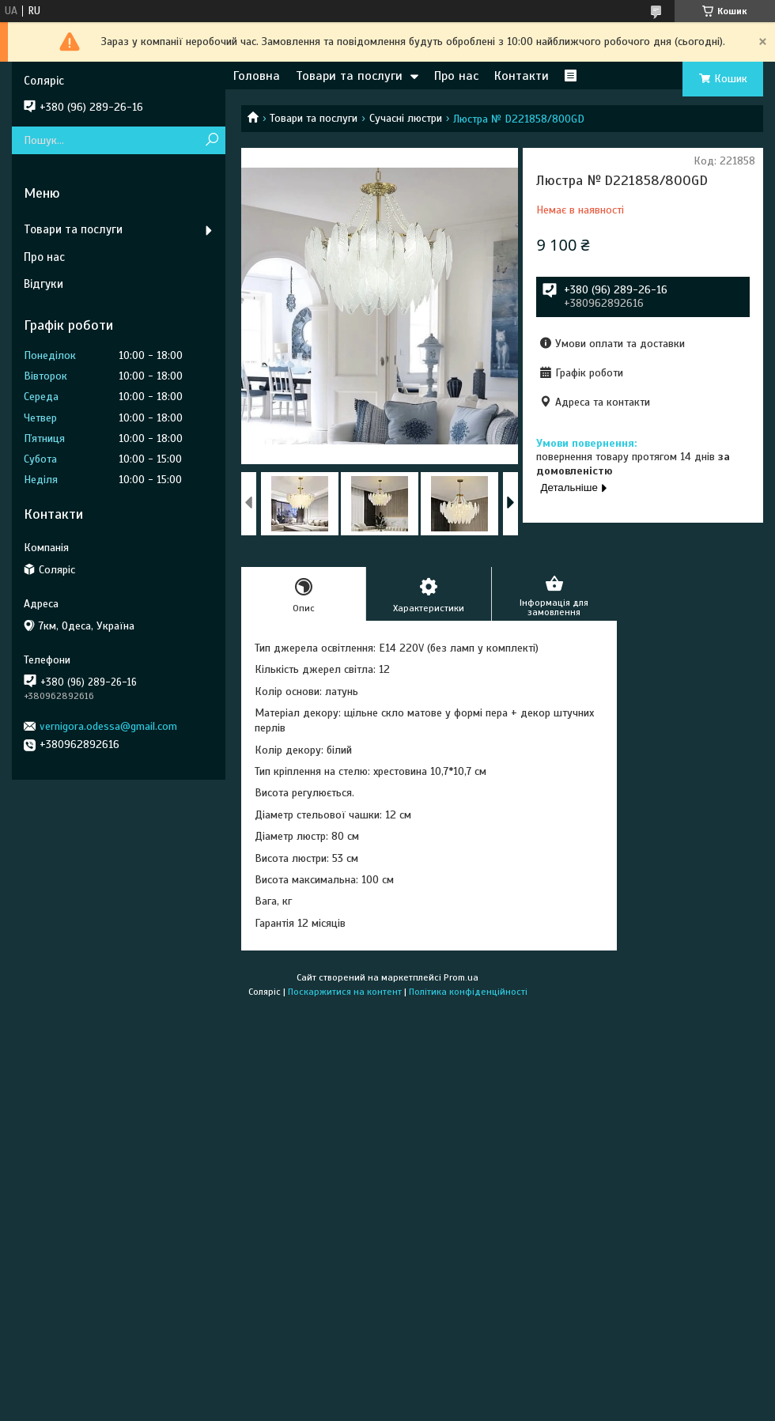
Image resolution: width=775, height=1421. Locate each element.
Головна (256, 76)
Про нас (456, 76)
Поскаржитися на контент (345, 991)
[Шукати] (211, 140)
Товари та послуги (349, 76)
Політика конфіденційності (468, 991)
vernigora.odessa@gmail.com (108, 726)
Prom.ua (461, 977)
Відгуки (43, 284)
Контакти (521, 76)
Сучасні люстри (405, 118)
